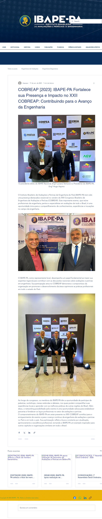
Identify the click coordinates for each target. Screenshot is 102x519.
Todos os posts (12, 69)
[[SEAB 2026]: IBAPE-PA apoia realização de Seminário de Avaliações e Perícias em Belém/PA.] (57, 463)
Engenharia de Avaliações (30, 69)
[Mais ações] (94, 83)
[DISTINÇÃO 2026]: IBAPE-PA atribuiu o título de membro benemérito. (22, 476)
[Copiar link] (90, 498)
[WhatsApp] (80, 498)
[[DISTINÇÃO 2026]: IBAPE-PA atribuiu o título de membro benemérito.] (23, 463)
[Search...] (86, 21)
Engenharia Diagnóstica (50, 69)
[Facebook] (74, 498)
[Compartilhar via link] (34, 433)
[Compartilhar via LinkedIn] (29, 433)
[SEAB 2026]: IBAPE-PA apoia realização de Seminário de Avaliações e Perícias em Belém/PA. (55, 476)
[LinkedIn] (85, 498)
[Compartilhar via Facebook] (19, 433)
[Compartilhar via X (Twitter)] (24, 433)
